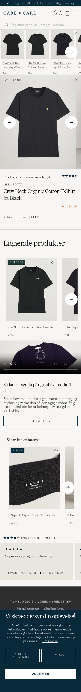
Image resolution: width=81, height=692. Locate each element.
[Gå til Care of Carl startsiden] (19, 13)
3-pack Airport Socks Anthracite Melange (33, 515)
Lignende (34, 243)
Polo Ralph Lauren (62, 63)
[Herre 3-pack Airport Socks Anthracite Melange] (34, 478)
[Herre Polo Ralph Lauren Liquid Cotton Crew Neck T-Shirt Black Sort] (62, 44)
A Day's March (11, 63)
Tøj (5, 79)
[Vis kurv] (67, 13)
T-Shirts (16, 79)
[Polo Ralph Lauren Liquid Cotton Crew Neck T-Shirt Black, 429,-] (62, 52)
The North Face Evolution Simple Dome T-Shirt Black (30, 327)
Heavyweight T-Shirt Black (12, 67)
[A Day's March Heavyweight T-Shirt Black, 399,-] (12, 52)
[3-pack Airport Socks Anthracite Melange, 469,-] (35, 486)
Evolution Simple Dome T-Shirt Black (37, 67)
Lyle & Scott (12, 184)
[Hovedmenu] (74, 13)
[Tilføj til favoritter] (52, 263)
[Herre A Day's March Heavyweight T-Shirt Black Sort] (12, 44)
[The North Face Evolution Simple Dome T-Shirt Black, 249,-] (37, 52)
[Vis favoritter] (60, 13)
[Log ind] (55, 13)
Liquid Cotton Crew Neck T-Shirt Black (62, 67)
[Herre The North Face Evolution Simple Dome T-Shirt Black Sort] (37, 44)
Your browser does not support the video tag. (40, 357)
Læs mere (38, 421)
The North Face (37, 63)
